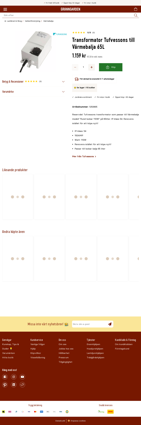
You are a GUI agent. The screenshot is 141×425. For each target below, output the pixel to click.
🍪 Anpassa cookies (77, 421)
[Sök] (136, 15)
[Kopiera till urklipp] (84, 107)
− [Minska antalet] (75, 67)
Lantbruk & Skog (14, 21)
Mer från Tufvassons (83, 156)
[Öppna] (35, 51)
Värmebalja (48, 21)
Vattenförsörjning (32, 21)
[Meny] (5, 9)
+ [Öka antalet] (91, 67)
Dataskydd (60, 421)
